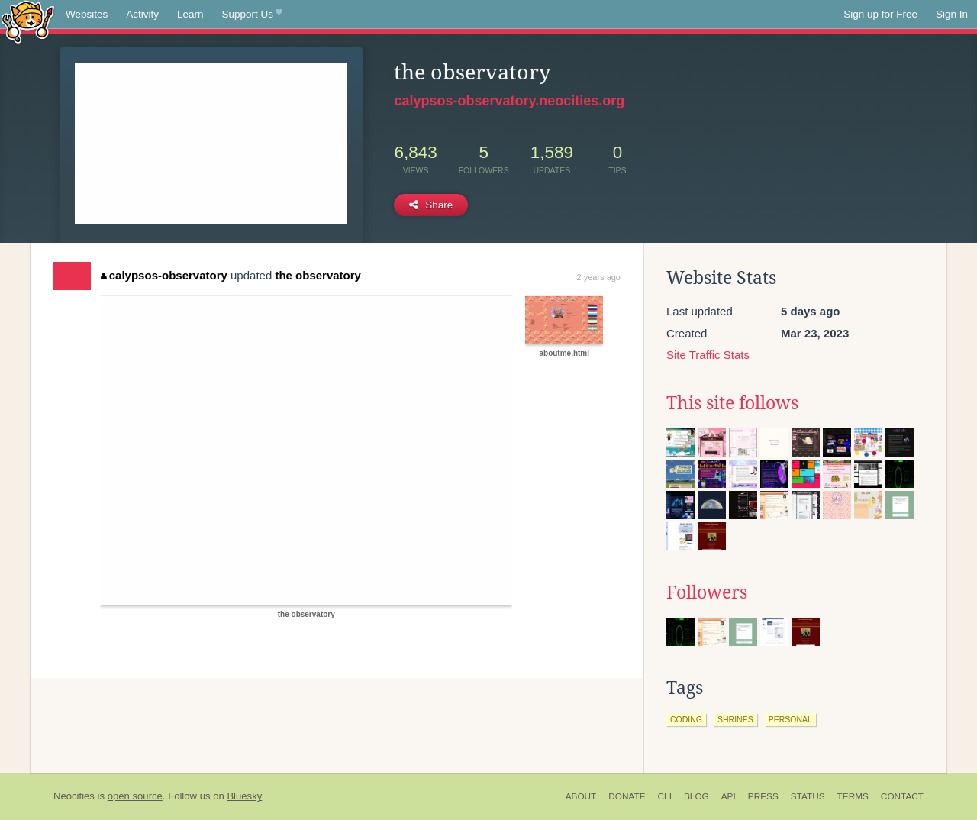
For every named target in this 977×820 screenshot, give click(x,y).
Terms (853, 796)
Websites (87, 14)
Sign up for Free (880, 14)
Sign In (952, 14)
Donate (626, 796)
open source (135, 796)
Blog (696, 796)
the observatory (318, 275)
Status (808, 796)
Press (763, 796)
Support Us (252, 14)
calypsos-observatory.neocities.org (509, 100)
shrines (735, 719)
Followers (706, 592)
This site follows (732, 403)
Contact (902, 796)
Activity (142, 14)
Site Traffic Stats (708, 354)
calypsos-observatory (164, 275)
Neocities (74, 796)
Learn (190, 14)
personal (790, 719)
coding (686, 719)
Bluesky (244, 796)
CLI (665, 796)
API (728, 796)
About (581, 796)
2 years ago (599, 277)
